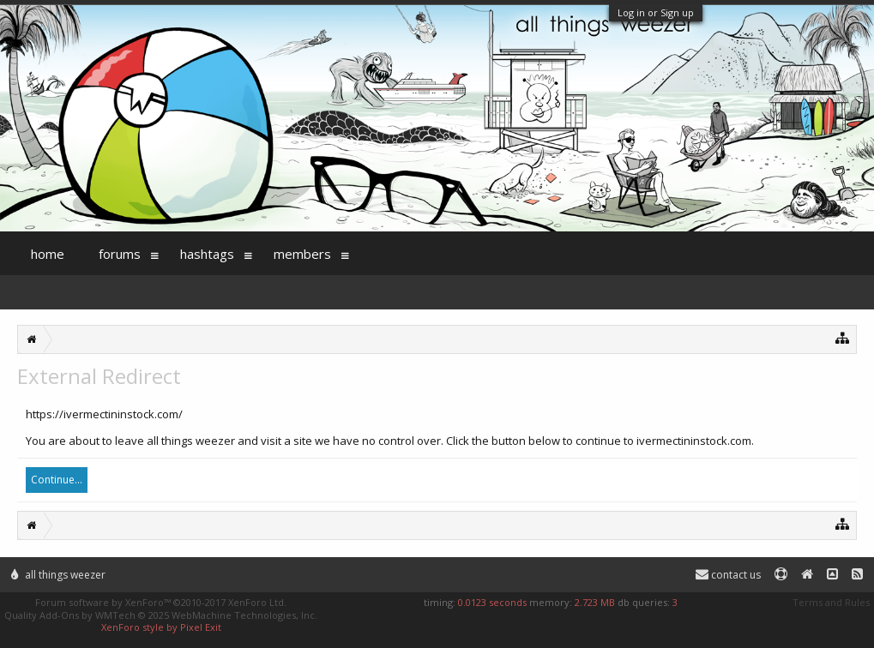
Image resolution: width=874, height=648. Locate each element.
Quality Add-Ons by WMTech (160, 615)
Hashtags (207, 253)
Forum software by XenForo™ (160, 602)
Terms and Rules (831, 602)
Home (47, 253)
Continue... (56, 479)
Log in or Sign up (656, 12)
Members (302, 253)
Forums (120, 253)
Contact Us (728, 574)
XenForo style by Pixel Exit (161, 627)
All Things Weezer (58, 574)
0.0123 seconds (492, 602)
